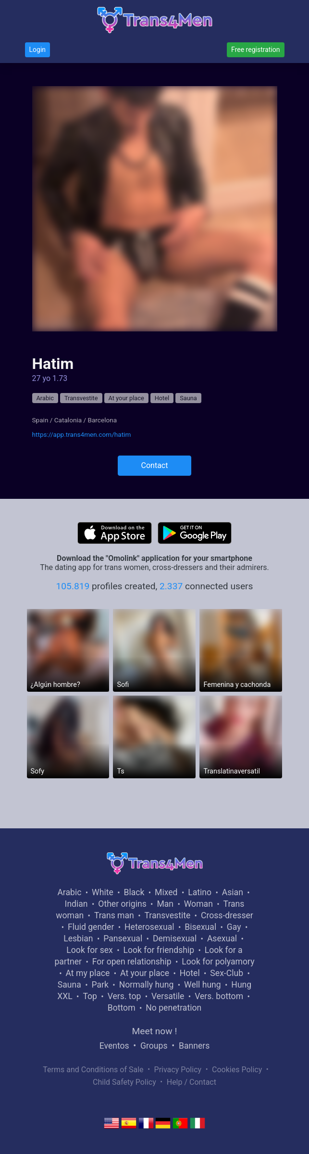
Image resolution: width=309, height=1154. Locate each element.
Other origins (122, 904)
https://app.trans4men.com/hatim (81, 434)
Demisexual (175, 938)
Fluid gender (91, 927)
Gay (234, 927)
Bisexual (200, 927)
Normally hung (146, 984)
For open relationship (132, 961)
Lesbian (78, 938)
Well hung (202, 984)
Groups (153, 1046)
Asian (232, 892)
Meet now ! (154, 1031)
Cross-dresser (227, 915)
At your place (126, 398)
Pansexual (122, 938)
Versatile (167, 996)
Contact (154, 465)
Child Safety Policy (124, 1082)
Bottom (122, 1008)
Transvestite (81, 398)
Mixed (166, 892)
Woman (198, 904)
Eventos (114, 1046)
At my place (88, 973)
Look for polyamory (218, 961)
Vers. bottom (219, 996)
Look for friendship (159, 950)
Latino (199, 892)
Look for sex (89, 950)
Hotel (162, 398)
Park (99, 984)
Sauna (188, 398)
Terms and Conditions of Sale (93, 1069)
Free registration (255, 49)
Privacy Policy (178, 1069)
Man (165, 904)
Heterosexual (149, 927)
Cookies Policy (237, 1069)
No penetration (173, 1008)
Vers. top (124, 996)
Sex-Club (226, 973)
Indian (76, 904)
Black (134, 892)
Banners (194, 1046)
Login (37, 49)
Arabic (45, 398)
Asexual (222, 938)
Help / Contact (191, 1082)
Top (90, 996)
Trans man (114, 915)
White (102, 892)
